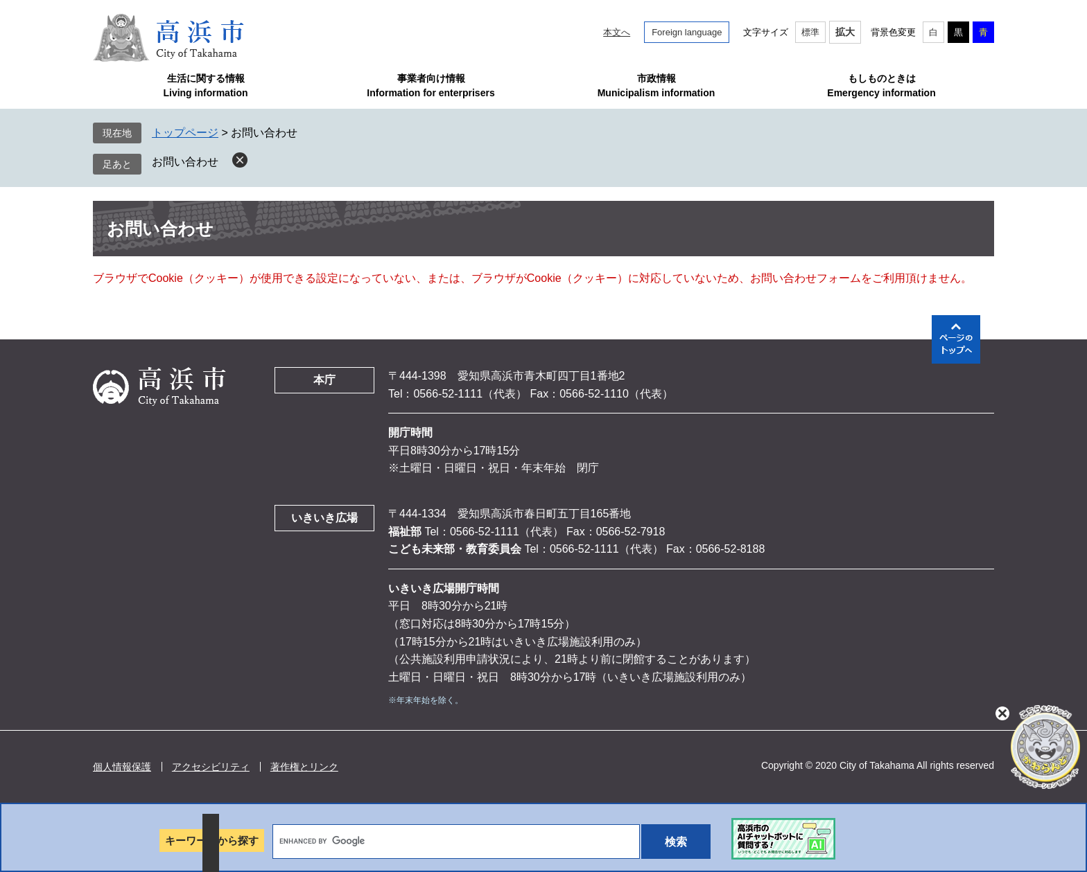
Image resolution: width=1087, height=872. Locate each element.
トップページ (185, 133)
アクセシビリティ (211, 766)
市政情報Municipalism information (656, 85)
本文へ (616, 32)
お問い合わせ (185, 162)
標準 (810, 32)
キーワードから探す (212, 840)
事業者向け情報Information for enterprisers (430, 85)
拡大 (845, 31)
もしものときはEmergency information (881, 85)
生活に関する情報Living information (205, 85)
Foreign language (687, 32)
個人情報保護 (122, 766)
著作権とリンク (304, 766)
